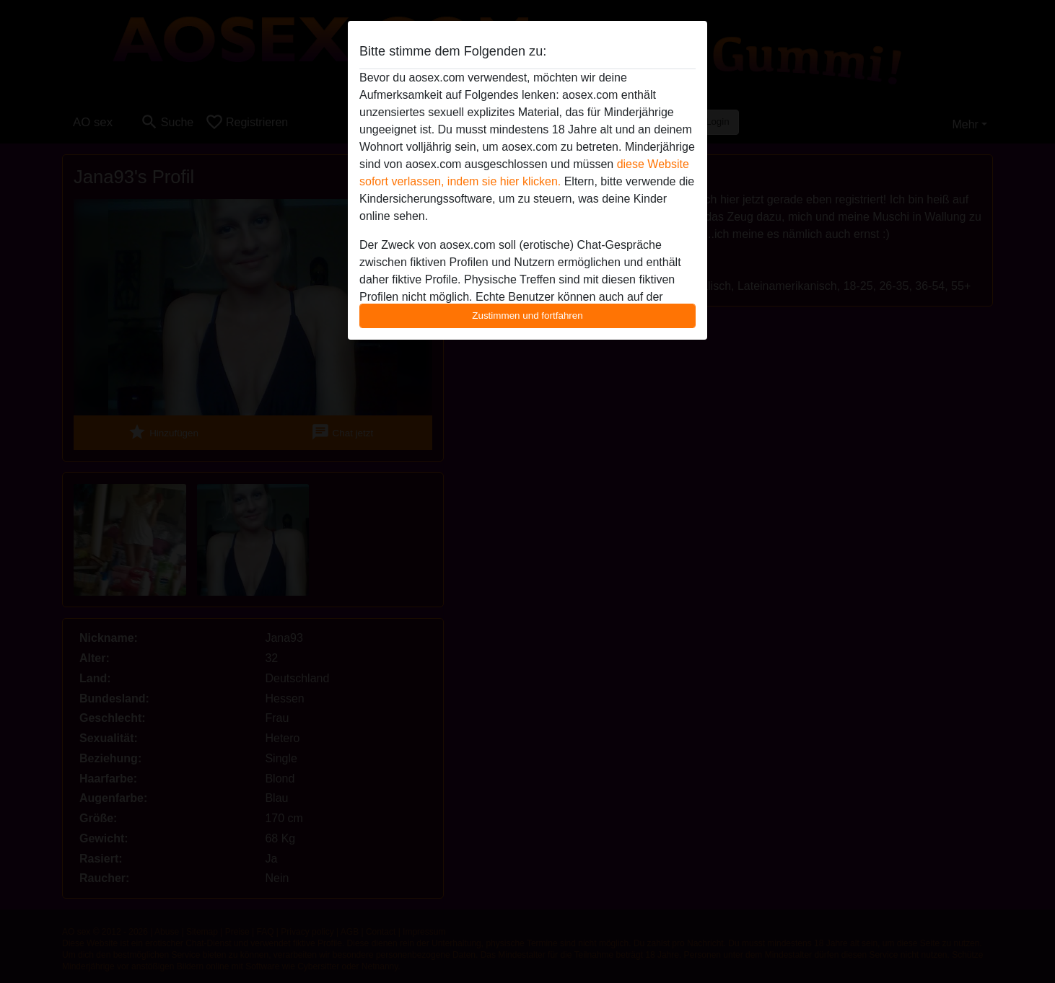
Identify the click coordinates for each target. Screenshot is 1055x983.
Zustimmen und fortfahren (527, 315)
